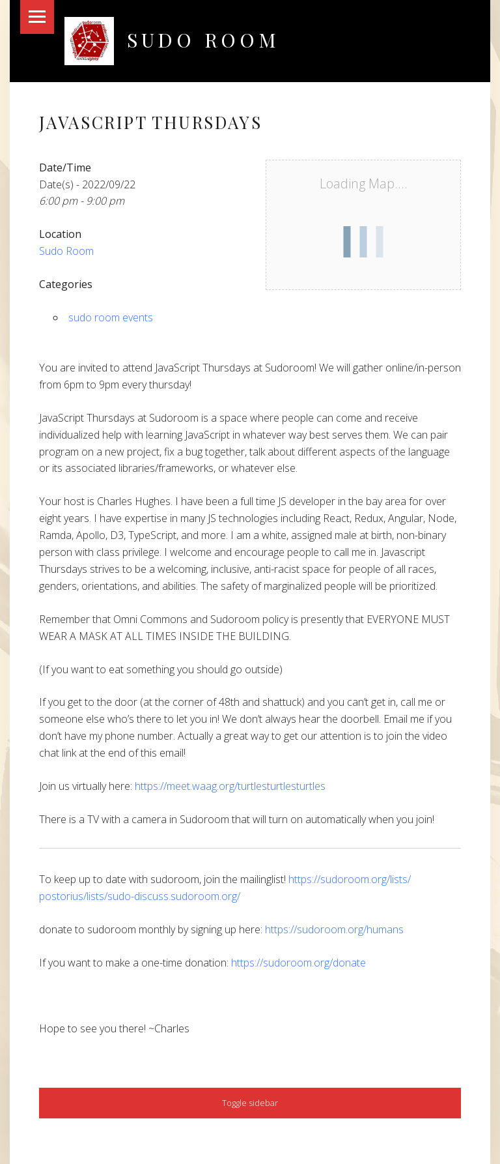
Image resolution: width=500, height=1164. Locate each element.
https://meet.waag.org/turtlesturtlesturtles (230, 786)
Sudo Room (203, 39)
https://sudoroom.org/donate (298, 962)
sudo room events (110, 317)
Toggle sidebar (250, 1103)
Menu (37, 17)
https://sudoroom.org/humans (334, 929)
